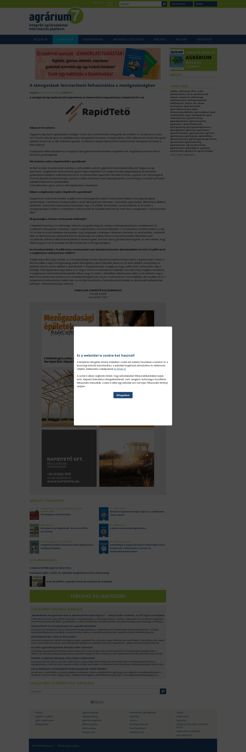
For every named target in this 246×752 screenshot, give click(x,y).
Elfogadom (123, 395)
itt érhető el (154, 368)
